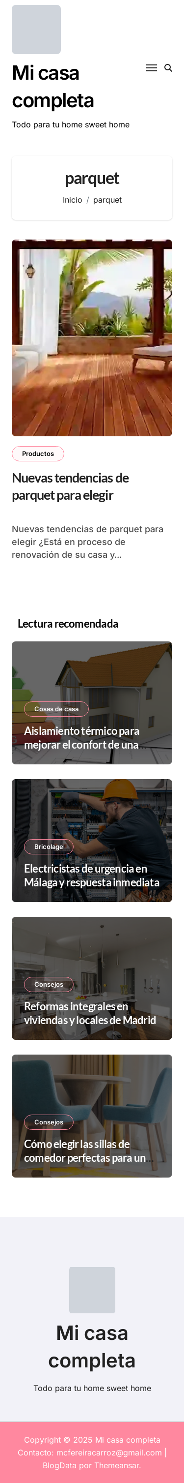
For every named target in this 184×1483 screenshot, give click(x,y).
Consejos (48, 984)
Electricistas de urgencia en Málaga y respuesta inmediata (91, 875)
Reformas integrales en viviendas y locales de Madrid (90, 1013)
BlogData (60, 1465)
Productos (38, 453)
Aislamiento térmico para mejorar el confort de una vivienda (81, 744)
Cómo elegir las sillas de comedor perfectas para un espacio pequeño (85, 1158)
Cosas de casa (56, 709)
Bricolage (48, 846)
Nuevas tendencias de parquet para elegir (70, 486)
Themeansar (116, 1465)
